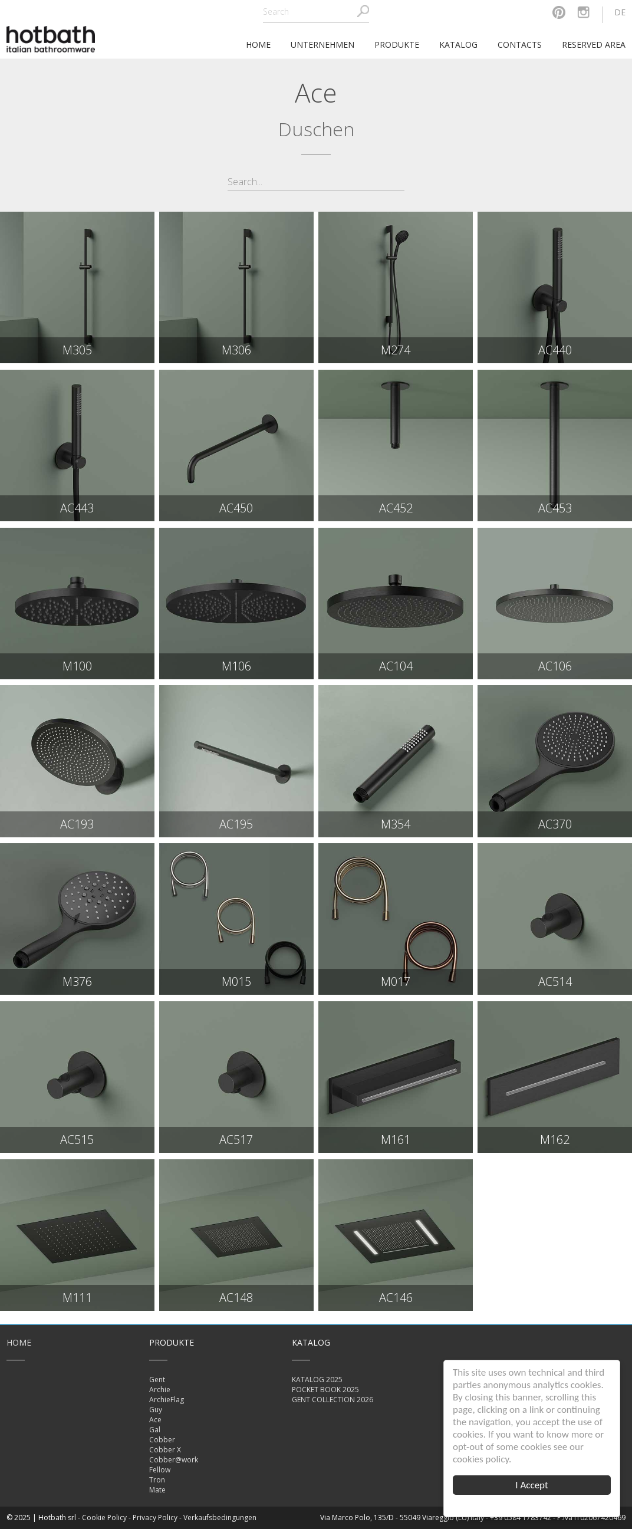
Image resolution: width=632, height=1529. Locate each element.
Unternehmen (322, 44)
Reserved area (594, 44)
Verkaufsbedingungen (219, 1517)
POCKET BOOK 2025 (325, 1390)
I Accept (531, 1485)
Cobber (162, 1440)
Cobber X (165, 1450)
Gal (154, 1430)
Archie (159, 1390)
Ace (155, 1420)
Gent (157, 1380)
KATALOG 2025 (317, 1380)
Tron (157, 1480)
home (258, 44)
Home (18, 1342)
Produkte (396, 44)
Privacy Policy (155, 1517)
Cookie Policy (104, 1517)
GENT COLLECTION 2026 (332, 1400)
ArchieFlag (166, 1400)
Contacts (520, 44)
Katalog (458, 44)
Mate (157, 1490)
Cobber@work (173, 1460)
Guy (155, 1410)
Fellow (159, 1470)
